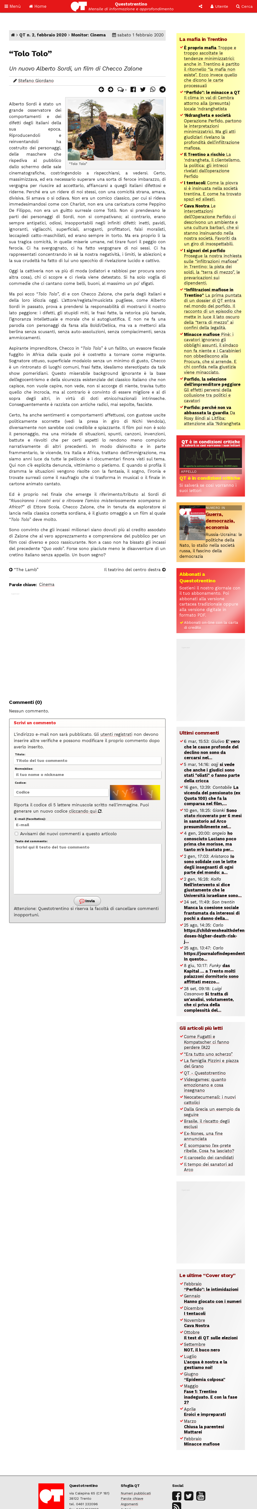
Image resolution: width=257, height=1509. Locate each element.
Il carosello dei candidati (209, 1157)
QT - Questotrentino (205, 1073)
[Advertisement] (87, 643)
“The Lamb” (23, 569)
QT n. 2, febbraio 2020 (43, 35)
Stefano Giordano (36, 80)
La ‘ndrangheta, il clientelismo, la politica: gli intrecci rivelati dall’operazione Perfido (212, 165)
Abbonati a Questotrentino (197, 577)
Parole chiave (132, 1498)
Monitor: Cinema (88, 35)
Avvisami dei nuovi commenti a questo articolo (66, 833)
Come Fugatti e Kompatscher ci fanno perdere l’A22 (206, 1042)
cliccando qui (85, 811)
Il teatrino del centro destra (135, 569)
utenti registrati (116, 734)
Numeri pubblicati (136, 1493)
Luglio (205, 1362)
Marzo (204, 1426)
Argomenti (129, 1504)
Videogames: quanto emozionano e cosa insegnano (205, 1085)
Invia (87, 901)
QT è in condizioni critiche (209, 478)
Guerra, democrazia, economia (220, 520)
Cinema (46, 584)
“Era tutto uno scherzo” (208, 1054)
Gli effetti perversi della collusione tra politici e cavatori (212, 390)
